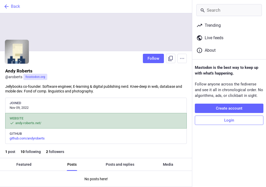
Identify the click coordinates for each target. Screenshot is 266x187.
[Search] (229, 10)
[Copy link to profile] (170, 58)
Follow (153, 58)
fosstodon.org (35, 77)
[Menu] (182, 58)
